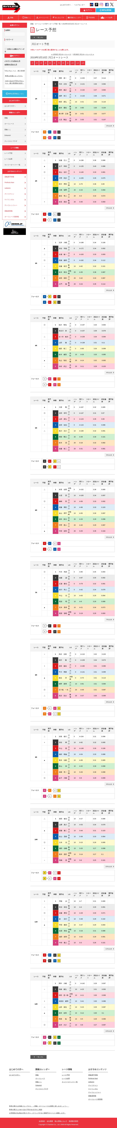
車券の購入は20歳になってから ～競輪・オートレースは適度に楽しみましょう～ (39, 1106)
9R (68, 63)
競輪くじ (7, 129)
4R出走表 (109, 372)
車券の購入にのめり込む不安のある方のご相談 (25, 1109)
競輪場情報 (8, 211)
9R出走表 (109, 784)
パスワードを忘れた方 (12, 61)
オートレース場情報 (12, 217)
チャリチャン (9, 194)
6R (54, 63)
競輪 (6, 118)
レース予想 (8, 153)
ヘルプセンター (79, 5)
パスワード (9, 39)
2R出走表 (109, 208)
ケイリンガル (9, 199)
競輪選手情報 (9, 177)
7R (59, 63)
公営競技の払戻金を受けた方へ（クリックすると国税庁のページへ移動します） (37, 1113)
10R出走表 (108, 866)
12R (83, 63)
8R (63, 63)
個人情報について (61, 1121)
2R (37, 63)
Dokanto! (7, 135)
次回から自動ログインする (14, 50)
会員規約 (42, 1121)
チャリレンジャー (11, 205)
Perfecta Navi (9, 182)
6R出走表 (109, 537)
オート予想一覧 (55, 24)
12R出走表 (108, 1031)
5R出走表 (109, 455)
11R (77, 63)
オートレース (9, 124)
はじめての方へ (65, 5)
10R (72, 63)
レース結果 (8, 159)
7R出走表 (109, 619)
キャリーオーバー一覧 (12, 165)
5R (50, 63)
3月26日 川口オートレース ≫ (83, 54)
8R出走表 (109, 702)
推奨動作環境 (73, 1121)
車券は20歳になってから (14, 76)
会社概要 (50, 1121)
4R (45, 63)
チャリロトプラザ (10, 141)
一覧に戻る (38, 37)
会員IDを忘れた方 (10, 64)
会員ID (7, 30)
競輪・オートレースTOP (39, 24)
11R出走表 (108, 949)
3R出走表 (109, 290)
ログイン (14, 56)
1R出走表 (109, 126)
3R (41, 63)
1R (32, 63)
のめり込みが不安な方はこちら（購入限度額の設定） (14, 82)
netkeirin (8, 188)
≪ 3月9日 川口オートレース (61, 54)
